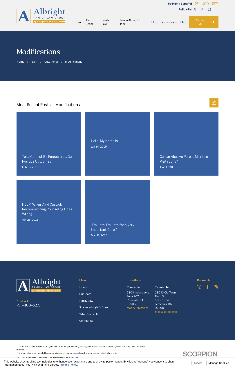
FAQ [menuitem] (183, 22)
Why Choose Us (89, 314)
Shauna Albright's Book (93, 307)
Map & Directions (138, 308)
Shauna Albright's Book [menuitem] (129, 22)
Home (83, 287)
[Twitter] (195, 9)
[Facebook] (202, 9)
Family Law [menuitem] (105, 22)
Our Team (85, 294)
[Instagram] (209, 9)
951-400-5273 (206, 3)
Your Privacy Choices (64, 357)
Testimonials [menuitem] (169, 22)
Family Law (86, 300)
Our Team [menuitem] (89, 22)
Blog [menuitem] (154, 22)
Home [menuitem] (78, 22)
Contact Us (86, 320)
